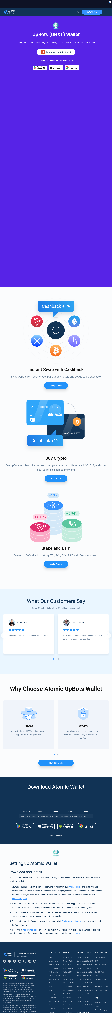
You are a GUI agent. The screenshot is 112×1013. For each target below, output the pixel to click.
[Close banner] (110, 2)
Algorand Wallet (68, 837)
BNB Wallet (67, 877)
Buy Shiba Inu (53, 919)
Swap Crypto (56, 239)
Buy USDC (52, 915)
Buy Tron (51, 922)
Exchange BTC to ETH (84, 811)
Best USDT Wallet (101, 893)
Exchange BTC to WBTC (85, 844)
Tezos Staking (68, 965)
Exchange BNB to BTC (84, 826)
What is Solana (100, 871)
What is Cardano (100, 882)
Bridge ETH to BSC (83, 878)
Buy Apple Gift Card (101, 840)
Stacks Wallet (67, 928)
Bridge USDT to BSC (84, 904)
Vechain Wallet (68, 910)
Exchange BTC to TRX (84, 837)
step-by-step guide (30, 783)
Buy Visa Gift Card (101, 844)
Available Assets (68, 943)
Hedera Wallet (68, 884)
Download (92, 12)
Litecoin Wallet (68, 859)
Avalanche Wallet (69, 873)
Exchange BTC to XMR (84, 818)
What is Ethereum (101, 878)
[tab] (53, 512)
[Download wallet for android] (40, 68)
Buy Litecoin (53, 908)
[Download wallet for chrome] (72, 67)
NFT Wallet (67, 870)
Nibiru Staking (68, 994)
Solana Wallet (68, 818)
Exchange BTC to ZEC (84, 859)
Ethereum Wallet (68, 822)
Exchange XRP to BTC (84, 822)
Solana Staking (68, 990)
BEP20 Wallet (67, 902)
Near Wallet (67, 848)
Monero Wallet (68, 815)
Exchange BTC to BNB (84, 833)
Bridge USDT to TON (84, 911)
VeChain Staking (68, 976)
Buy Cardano (53, 933)
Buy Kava (52, 930)
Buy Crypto (56, 332)
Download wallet (56, 616)
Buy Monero (53, 900)
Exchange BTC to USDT (85, 829)
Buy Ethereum (53, 886)
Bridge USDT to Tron (84, 915)
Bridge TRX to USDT (83, 919)
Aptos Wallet (67, 906)
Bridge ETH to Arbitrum (85, 871)
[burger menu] (107, 12)
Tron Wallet (67, 881)
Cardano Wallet (68, 833)
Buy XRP (51, 897)
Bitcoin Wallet (68, 811)
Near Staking (67, 957)
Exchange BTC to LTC (84, 840)
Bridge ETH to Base (83, 875)
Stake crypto (56, 418)
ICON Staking (67, 987)
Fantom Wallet (68, 855)
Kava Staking (67, 950)
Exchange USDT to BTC (85, 815)
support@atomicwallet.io (26, 807)
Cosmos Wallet (68, 921)
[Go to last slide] (4, 489)
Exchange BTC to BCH (84, 855)
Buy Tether (52, 889)
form (78, 787)
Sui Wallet (66, 925)
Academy (52, 848)
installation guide (19, 752)
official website (74, 740)
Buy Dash (52, 937)
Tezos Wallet (67, 866)
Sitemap (51, 866)
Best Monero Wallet (101, 897)
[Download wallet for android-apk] (66, 680)
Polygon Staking (68, 954)
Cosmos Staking (68, 961)
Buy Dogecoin (53, 911)
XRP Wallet (67, 851)
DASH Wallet (67, 917)
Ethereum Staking (69, 946)
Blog (50, 844)
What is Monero (100, 875)
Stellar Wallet (67, 895)
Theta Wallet (67, 840)
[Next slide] (107, 489)
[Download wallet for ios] (56, 67)
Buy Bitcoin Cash (54, 893)
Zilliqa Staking (68, 979)
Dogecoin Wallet (68, 844)
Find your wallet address (72, 775)
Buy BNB (51, 904)
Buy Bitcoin (52, 882)
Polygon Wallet (68, 862)
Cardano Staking (68, 983)
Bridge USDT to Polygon (85, 908)
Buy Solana (52, 926)
